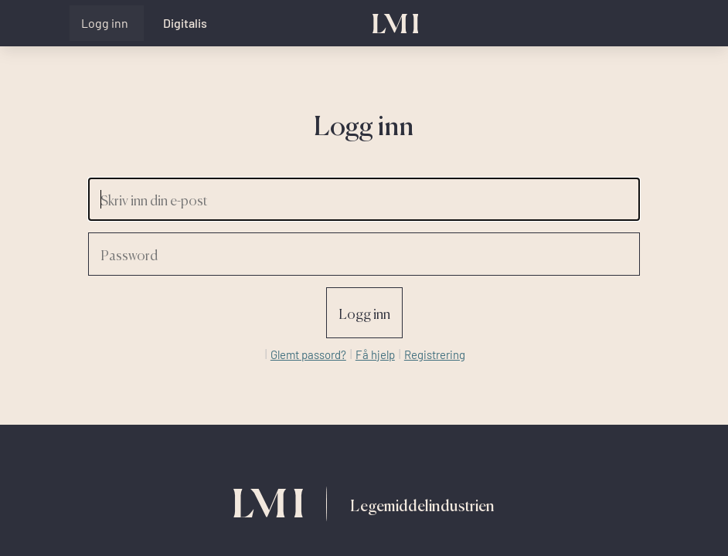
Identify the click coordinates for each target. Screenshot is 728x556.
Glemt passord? (308, 354)
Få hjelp (375, 354)
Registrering (434, 354)
